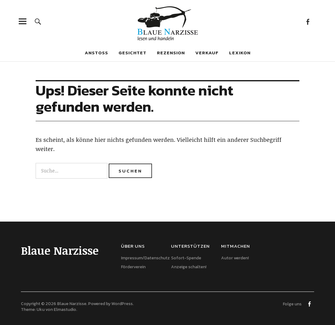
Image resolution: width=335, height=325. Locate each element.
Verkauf (207, 52)
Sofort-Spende (186, 258)
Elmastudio (65, 309)
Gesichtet (132, 52)
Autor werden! (235, 258)
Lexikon (240, 52)
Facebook (308, 21)
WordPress (122, 303)
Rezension (171, 52)
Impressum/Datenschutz (145, 258)
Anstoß (96, 52)
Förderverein (133, 267)
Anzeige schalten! (188, 267)
